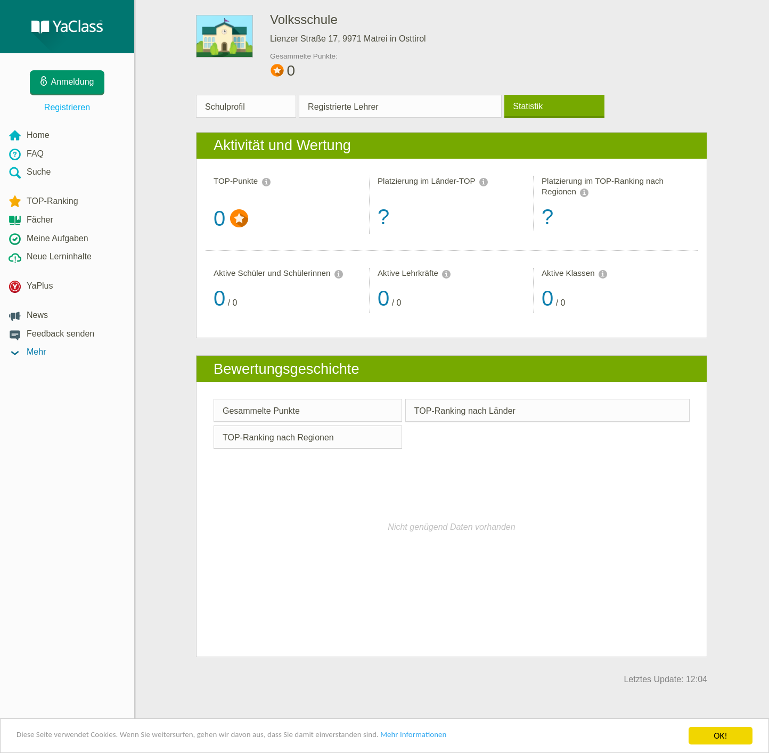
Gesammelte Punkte (261, 410)
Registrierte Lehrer (343, 106)
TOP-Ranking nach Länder (465, 410)
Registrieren (67, 107)
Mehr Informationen (466, 736)
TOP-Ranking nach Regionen (278, 437)
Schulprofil (225, 106)
